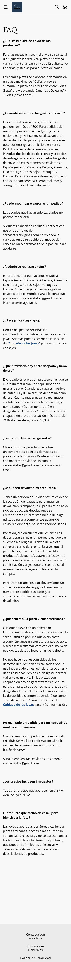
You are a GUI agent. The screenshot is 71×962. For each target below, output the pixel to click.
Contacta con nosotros (35, 936)
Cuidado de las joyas (24, 343)
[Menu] (6, 7)
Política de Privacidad (35, 958)
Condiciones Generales (35, 948)
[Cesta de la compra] (65, 7)
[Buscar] (56, 7)
